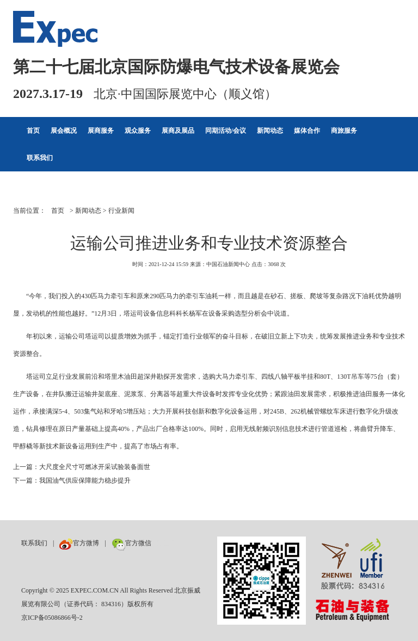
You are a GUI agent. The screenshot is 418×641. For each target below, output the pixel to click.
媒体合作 (307, 130)
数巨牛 (166, 543)
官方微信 (131, 543)
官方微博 (79, 543)
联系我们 (40, 158)
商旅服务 (344, 130)
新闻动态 (270, 130)
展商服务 (101, 130)
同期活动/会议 (225, 130)
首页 (33, 130)
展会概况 (64, 130)
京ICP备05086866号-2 (52, 617)
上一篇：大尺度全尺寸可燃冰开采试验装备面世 (81, 467)
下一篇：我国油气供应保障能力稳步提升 (72, 480)
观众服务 (138, 130)
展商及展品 (178, 130)
